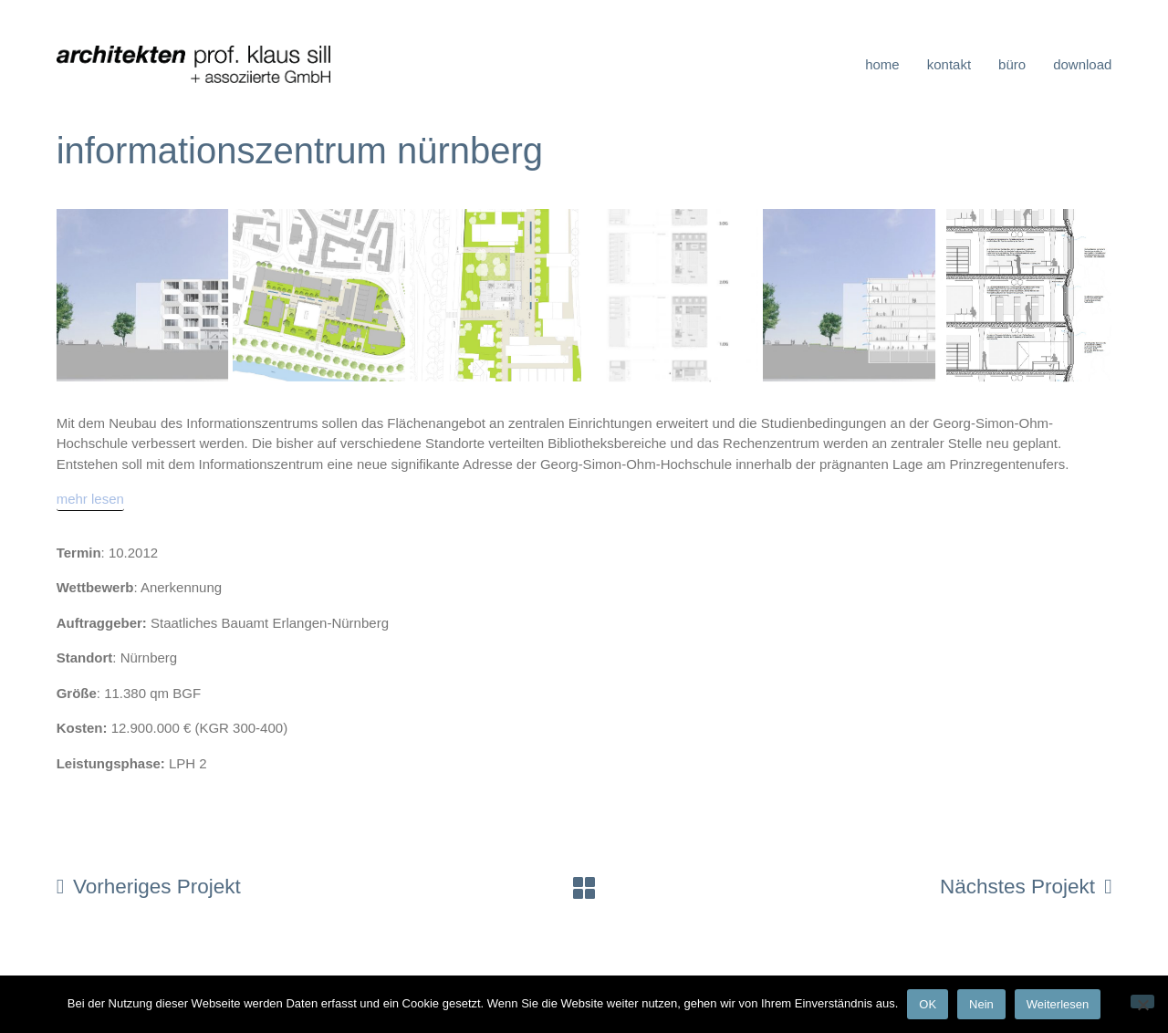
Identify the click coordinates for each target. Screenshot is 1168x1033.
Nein (981, 1004)
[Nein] (1142, 1001)
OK (927, 1004)
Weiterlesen (1058, 1004)
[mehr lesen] (90, 500)
